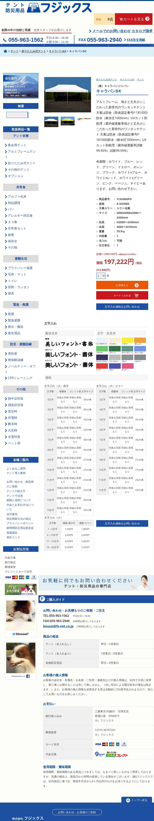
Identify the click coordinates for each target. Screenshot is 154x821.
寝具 (9, 283)
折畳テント (33, 42)
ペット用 (12, 433)
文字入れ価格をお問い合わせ (122, 297)
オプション (14, 166)
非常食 (55, 42)
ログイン (127, 813)
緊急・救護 (21, 294)
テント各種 (21, 126)
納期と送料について (19, 490)
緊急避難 (12, 310)
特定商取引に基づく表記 (91, 813)
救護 (9, 304)
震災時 (11, 401)
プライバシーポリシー (20, 513)
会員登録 (113, 813)
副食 (9, 225)
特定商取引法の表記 (19, 509)
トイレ (11, 271)
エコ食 (11, 212)
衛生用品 (12, 323)
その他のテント (17, 160)
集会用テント (12, 42)
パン (9, 199)
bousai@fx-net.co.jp (58, 616)
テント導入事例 (16, 463)
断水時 (11, 414)
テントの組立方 (16, 481)
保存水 (11, 231)
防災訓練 (140, 42)
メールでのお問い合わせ (111, 21)
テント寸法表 (15, 486)
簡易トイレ (97, 42)
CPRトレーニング (18, 368)
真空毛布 (76, 42)
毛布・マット (15, 264)
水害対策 (12, 427)
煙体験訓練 (14, 350)
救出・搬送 (14, 317)
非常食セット (15, 218)
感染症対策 (14, 395)
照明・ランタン (17, 277)
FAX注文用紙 (136, 30)
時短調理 (12, 193)
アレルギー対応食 (18, 206)
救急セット (119, 42)
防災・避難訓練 (21, 334)
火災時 (11, 420)
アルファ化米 (15, 186)
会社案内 (12, 504)
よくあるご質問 (16, 458)
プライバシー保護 (18, 258)
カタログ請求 (142, 21)
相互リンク (13, 527)
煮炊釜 (11, 343)
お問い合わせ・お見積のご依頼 (77, 802)
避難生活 (21, 249)
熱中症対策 (14, 388)
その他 (11, 237)
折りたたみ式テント (20, 153)
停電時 (11, 408)
